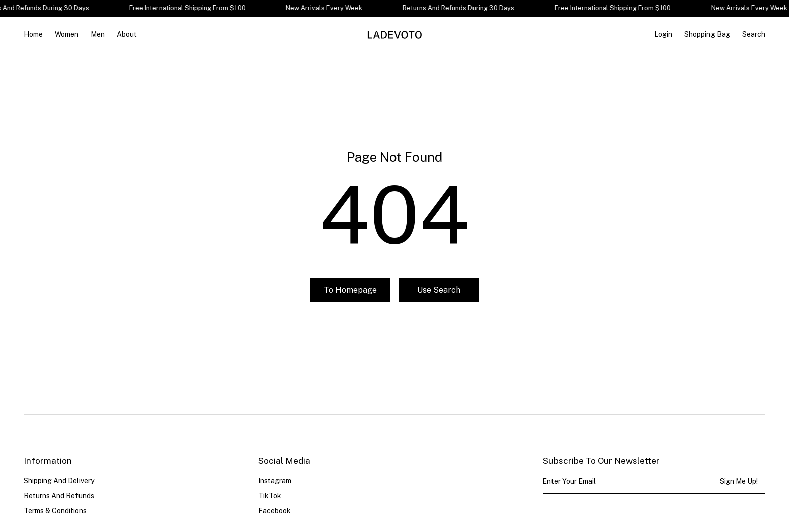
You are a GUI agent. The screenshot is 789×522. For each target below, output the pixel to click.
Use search (438, 290)
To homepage (350, 290)
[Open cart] (707, 34)
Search (753, 34)
